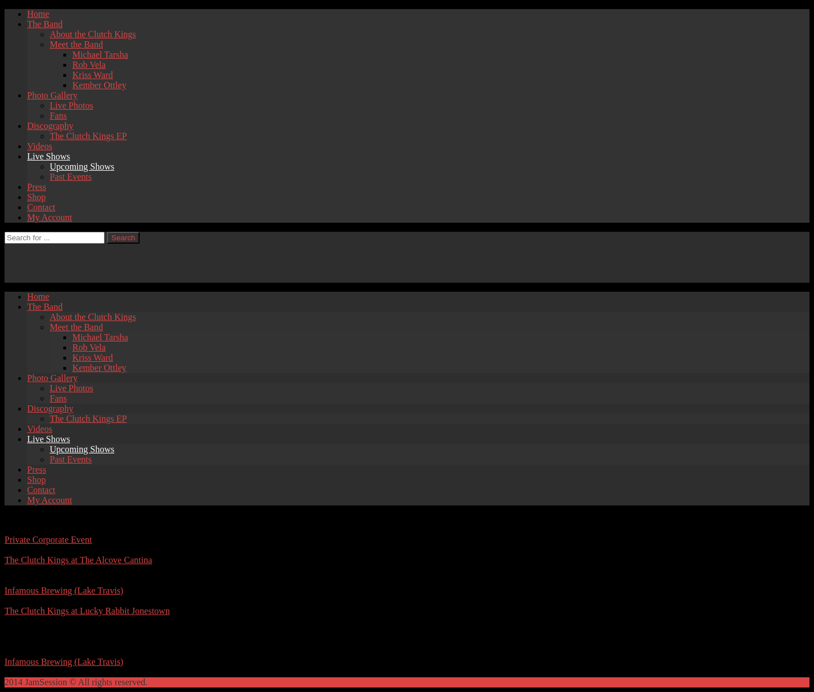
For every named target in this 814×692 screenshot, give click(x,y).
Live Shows (48, 156)
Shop (36, 197)
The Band (45, 24)
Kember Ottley (99, 85)
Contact (41, 207)
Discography (50, 126)
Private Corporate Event (48, 539)
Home (38, 14)
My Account (49, 217)
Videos (39, 146)
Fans (58, 115)
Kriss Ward (92, 75)
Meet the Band (76, 44)
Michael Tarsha (100, 54)
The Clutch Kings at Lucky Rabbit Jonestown (87, 611)
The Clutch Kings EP (88, 136)
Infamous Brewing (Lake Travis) (64, 590)
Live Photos (71, 105)
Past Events (71, 176)
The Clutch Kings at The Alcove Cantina (78, 560)
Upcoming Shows (82, 166)
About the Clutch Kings (93, 34)
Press (36, 187)
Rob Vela (89, 65)
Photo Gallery (52, 95)
